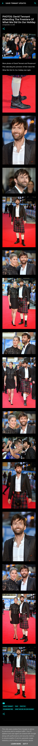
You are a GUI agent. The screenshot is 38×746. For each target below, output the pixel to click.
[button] (3, 29)
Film (16, 706)
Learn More (16, 744)
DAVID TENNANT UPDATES (16, 3)
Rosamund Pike (8, 709)
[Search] (35, 3)
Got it (25, 744)
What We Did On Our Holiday (24, 709)
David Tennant (8, 706)
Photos (22, 706)
